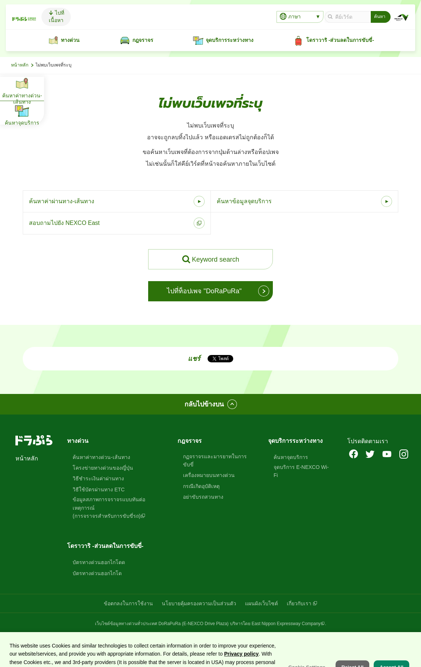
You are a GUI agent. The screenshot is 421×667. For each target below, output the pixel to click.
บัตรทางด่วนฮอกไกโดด (99, 562)
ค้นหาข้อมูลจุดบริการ (244, 201)
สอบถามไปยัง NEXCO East (64, 223)
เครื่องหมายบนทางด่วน (209, 475)
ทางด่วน (77, 441)
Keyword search (215, 259)
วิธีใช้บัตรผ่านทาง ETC (99, 489)
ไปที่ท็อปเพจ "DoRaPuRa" (204, 291)
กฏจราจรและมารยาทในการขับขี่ (215, 460)
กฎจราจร (189, 441)
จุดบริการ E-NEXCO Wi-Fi (301, 471)
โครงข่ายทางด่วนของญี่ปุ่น (103, 468)
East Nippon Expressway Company (286, 623)
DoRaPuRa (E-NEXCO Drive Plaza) (193, 623)
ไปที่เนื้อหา (95, 16)
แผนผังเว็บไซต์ (261, 603)
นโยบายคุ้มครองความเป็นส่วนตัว (199, 603)
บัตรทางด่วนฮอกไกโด (97, 573)
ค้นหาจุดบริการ (291, 457)
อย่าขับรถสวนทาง (203, 497)
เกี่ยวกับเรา (299, 603)
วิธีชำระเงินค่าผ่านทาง (98, 478)
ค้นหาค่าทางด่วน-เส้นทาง (101, 457)
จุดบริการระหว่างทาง (295, 441)
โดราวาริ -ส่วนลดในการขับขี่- (105, 546)
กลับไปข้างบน (204, 404)
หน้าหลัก (20, 65)
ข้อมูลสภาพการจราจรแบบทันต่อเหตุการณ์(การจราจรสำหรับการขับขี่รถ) (109, 507)
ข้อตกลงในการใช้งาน (128, 603)
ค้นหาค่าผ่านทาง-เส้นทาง (61, 201)
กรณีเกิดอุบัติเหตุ (201, 486)
